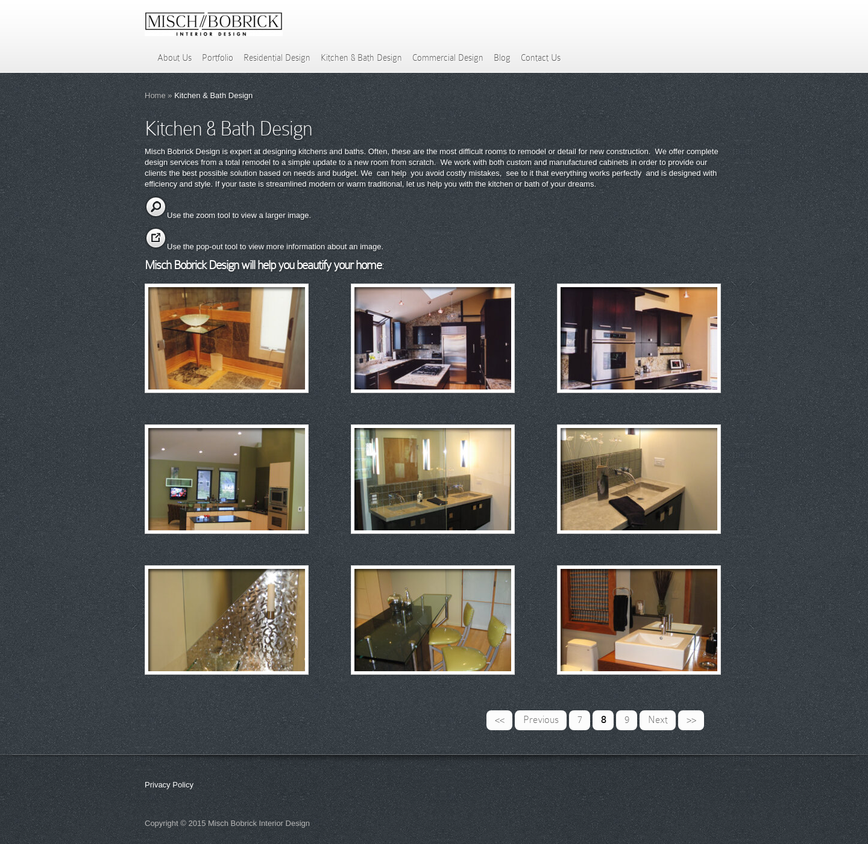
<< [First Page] (500, 719)
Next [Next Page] (658, 719)
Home (155, 95)
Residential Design (277, 58)
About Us (174, 58)
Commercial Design (447, 58)
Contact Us (541, 58)
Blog (502, 58)
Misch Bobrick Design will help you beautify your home (263, 265)
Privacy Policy (169, 784)
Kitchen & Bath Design (361, 58)
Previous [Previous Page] (541, 719)
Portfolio (217, 58)
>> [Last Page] (691, 719)
